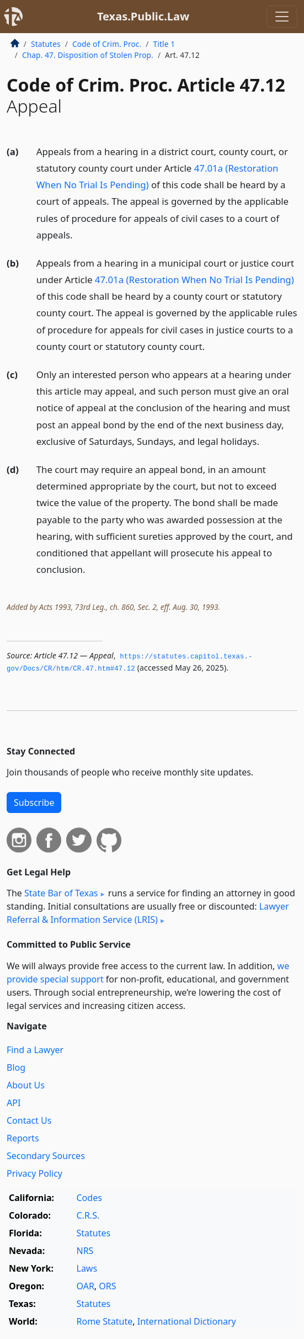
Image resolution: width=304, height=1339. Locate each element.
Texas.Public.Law (143, 16)
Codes (89, 1198)
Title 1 (164, 44)
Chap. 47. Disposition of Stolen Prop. (87, 55)
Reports (23, 1138)
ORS (107, 1286)
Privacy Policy (34, 1173)
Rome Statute (105, 1321)
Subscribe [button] (34, 802)
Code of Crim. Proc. (106, 44)
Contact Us (29, 1120)
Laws (87, 1268)
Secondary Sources (46, 1156)
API (13, 1103)
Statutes (46, 44)
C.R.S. (88, 1215)
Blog (16, 1067)
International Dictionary (186, 1321)
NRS (85, 1251)
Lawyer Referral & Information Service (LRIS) (148, 913)
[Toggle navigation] (281, 17)
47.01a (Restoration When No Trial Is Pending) (194, 279)
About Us (26, 1085)
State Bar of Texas (61, 893)
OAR (85, 1286)
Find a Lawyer (35, 1050)
